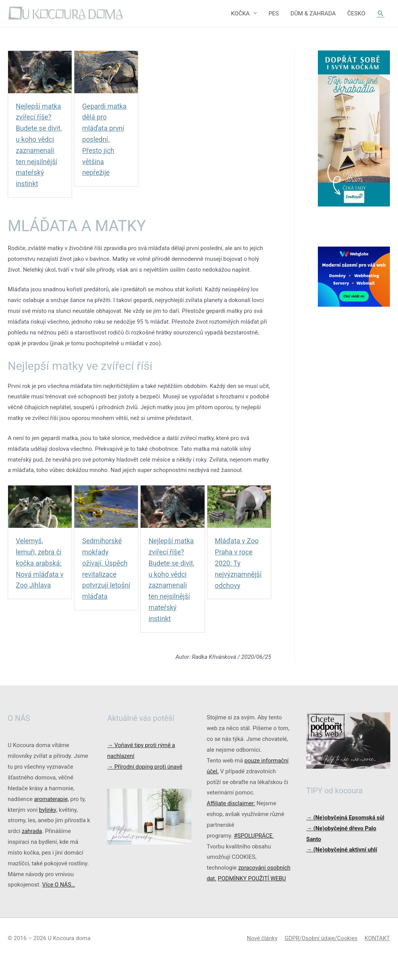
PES (274, 13)
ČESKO (356, 13)
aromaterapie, (51, 799)
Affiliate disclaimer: (231, 803)
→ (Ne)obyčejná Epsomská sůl (346, 817)
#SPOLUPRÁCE (254, 835)
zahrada (32, 831)
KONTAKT (377, 942)
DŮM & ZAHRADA (313, 13)
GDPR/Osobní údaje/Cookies (321, 942)
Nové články (260, 942)
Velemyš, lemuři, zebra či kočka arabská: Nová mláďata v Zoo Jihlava (39, 563)
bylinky (47, 809)
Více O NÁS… (59, 885)
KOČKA (240, 13)
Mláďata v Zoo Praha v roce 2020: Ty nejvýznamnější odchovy (238, 563)
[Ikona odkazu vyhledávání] (381, 13)
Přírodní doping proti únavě (145, 767)
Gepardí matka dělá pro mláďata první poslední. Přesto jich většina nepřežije (104, 139)
